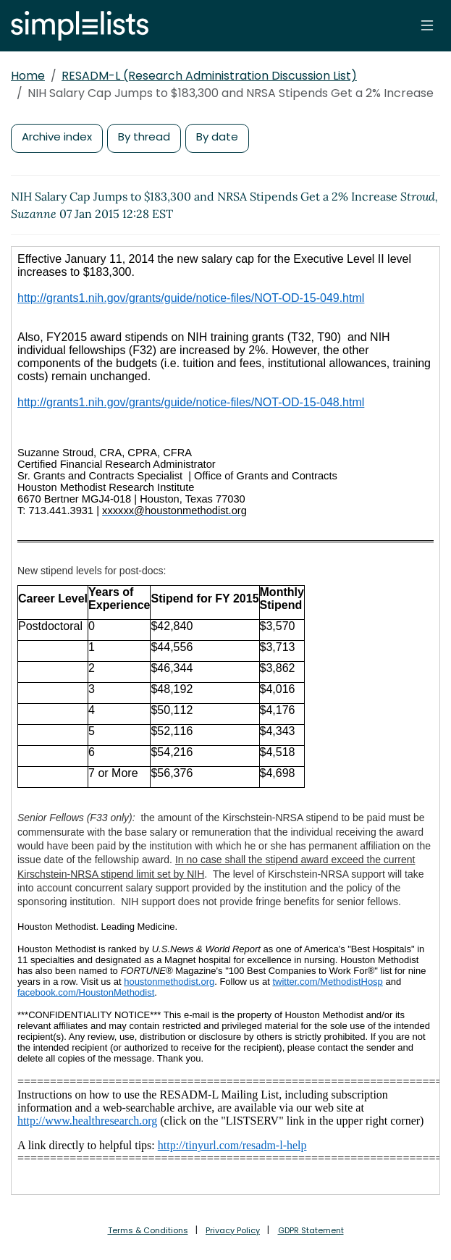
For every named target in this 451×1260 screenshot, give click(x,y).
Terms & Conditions (148, 1230)
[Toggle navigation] (427, 25)
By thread (144, 136)
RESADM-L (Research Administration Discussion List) (209, 75)
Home (28, 75)
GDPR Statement (311, 1230)
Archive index (57, 136)
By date (217, 136)
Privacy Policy (233, 1230)
